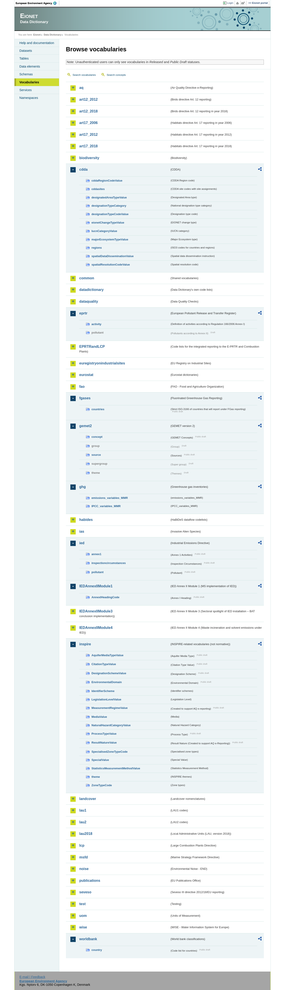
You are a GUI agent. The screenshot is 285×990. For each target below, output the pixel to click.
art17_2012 (88, 134)
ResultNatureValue (104, 742)
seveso (85, 892)
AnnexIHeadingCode (105, 597)
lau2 (82, 822)
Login (230, 3)
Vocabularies (29, 82)
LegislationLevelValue (106, 699)
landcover (87, 799)
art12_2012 (88, 99)
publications (89, 880)
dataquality (88, 301)
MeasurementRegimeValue (110, 708)
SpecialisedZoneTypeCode (110, 751)
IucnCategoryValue (104, 231)
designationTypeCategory (109, 205)
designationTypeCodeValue (110, 214)
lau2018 (85, 834)
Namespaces (28, 98)
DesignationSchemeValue (109, 673)
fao (82, 386)
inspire (85, 644)
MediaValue (99, 716)
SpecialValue (100, 760)
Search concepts (116, 75)
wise (83, 927)
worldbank (88, 939)
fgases (85, 398)
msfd (83, 857)
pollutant (98, 572)
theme (96, 776)
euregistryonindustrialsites (102, 363)
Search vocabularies (84, 75)
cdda (83, 169)
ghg (82, 487)
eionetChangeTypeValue (108, 222)
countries (98, 409)
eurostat (86, 375)
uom (83, 916)
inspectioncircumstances (109, 563)
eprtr (83, 313)
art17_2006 (88, 123)
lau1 (82, 810)
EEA (37, 3)
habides (86, 520)
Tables (24, 58)
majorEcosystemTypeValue (110, 239)
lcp (81, 845)
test (82, 904)
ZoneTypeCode (102, 785)
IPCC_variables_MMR (106, 506)
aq (81, 88)
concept (97, 436)
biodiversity (89, 158)
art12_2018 (88, 111)
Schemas (26, 74)
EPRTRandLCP (92, 346)
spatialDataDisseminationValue (113, 256)
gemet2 (85, 426)
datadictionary (91, 290)
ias (81, 531)
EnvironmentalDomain (107, 682)
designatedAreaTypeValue (109, 197)
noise (84, 869)
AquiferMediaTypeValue (107, 655)
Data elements (29, 66)
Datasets (25, 50)
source (96, 454)
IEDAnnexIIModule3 (95, 611)
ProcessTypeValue (104, 733)
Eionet (37, 34)
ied (81, 543)
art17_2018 (88, 146)
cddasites (98, 189)
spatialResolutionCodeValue (111, 264)
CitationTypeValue (104, 664)
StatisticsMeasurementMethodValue (116, 768)
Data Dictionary (52, 34)
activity (96, 324)
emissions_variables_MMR (110, 498)
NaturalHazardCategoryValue (111, 725)
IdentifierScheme (103, 691)
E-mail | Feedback (32, 977)
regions (97, 247)
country (97, 950)
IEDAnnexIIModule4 (95, 628)
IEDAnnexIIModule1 (95, 586)
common (86, 278)
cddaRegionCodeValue (107, 180)
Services (25, 90)
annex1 (96, 554)
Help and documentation (36, 43)
